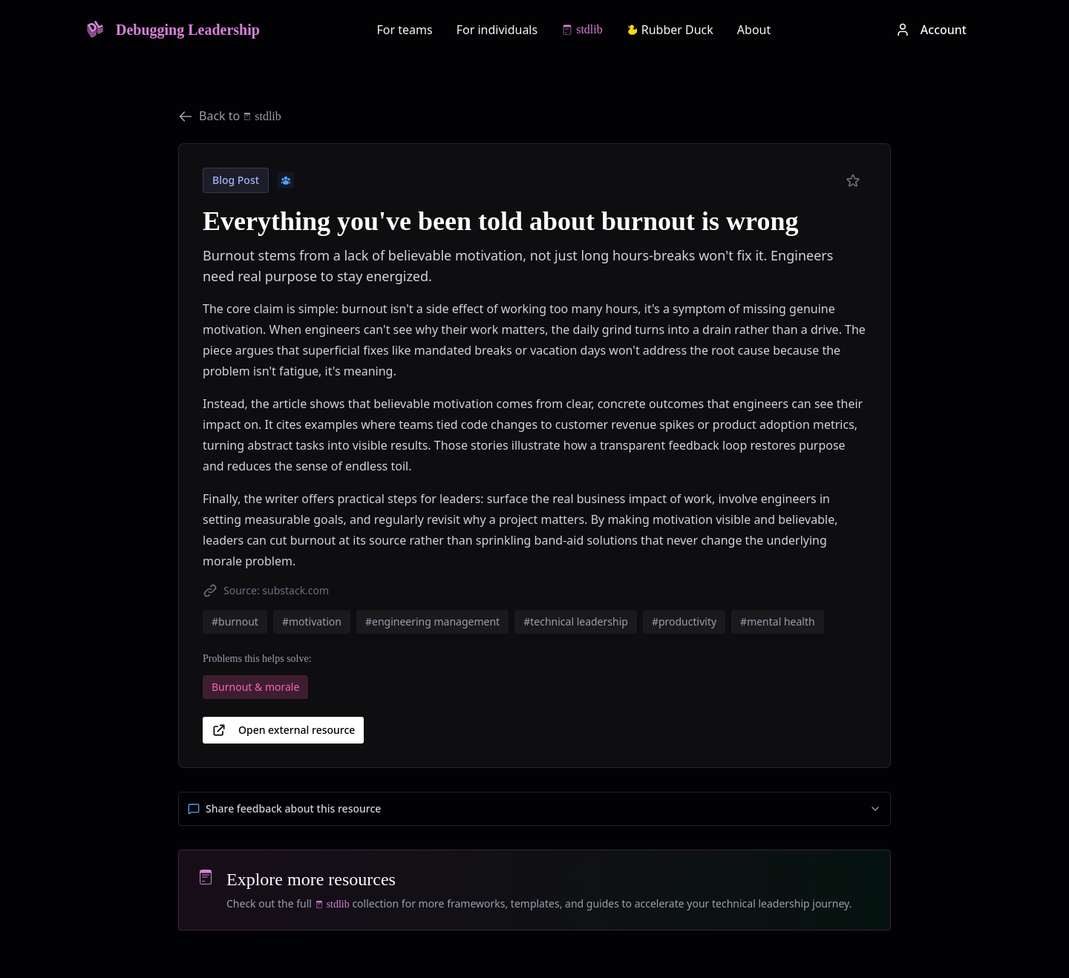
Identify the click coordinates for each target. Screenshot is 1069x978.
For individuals (497, 30)
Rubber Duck (670, 30)
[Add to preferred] (853, 181)
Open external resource (283, 730)
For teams (405, 30)
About (754, 30)
